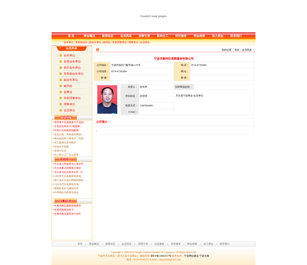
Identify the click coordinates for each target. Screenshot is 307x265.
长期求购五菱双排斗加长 (67, 213)
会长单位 (68, 42)
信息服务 (159, 243)
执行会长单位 (72, 67)
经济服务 (181, 35)
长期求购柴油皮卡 (64, 209)
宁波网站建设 (191, 255)
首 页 (71, 35)
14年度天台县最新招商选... (68, 176)
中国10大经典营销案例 (66, 130)
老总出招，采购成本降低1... (69, 134)
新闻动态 (107, 35)
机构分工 (162, 35)
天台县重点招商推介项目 (67, 168)
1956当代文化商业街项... (67, 184)
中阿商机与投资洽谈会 (66, 192)
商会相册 (199, 35)
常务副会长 (81, 42)
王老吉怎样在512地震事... (68, 126)
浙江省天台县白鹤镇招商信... (69, 180)
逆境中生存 (60, 150)
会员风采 (126, 35)
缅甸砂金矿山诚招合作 (66, 188)
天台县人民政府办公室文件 (68, 163)
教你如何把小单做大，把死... (69, 138)
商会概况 (89, 35)
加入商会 (217, 35)
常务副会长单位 (74, 73)
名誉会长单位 (72, 61)
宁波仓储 (204, 255)
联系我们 (236, 35)
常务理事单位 (119, 42)
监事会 (68, 92)
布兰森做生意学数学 (65, 142)
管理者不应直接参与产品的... (69, 122)
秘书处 (106, 42)
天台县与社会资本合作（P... (69, 172)
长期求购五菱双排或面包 (67, 205)
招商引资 (144, 35)
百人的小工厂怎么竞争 (66, 154)
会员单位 (145, 42)
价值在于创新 (61, 146)
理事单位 (133, 42)
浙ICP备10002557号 (160, 255)
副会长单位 (95, 42)
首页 (80, 243)
